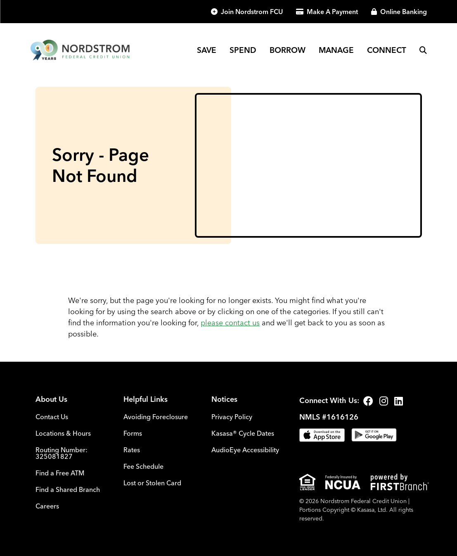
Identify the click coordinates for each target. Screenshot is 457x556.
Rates (131, 450)
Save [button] (206, 50)
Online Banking (403, 11)
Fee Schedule (143, 466)
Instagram (383, 401)
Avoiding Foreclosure (155, 417)
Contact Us (52, 417)
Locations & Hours (63, 433)
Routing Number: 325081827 (62, 453)
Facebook (368, 401)
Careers (47, 506)
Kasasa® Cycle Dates (242, 433)
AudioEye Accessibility (245, 450)
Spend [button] (243, 50)
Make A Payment (332, 11)
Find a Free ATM (60, 473)
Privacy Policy (231, 417)
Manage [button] (336, 50)
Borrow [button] (287, 50)
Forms (132, 433)
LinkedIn (398, 401)
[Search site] (423, 50)
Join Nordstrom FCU (252, 11)
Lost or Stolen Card (152, 483)
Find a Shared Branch (68, 489)
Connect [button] (386, 50)
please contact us (230, 322)
